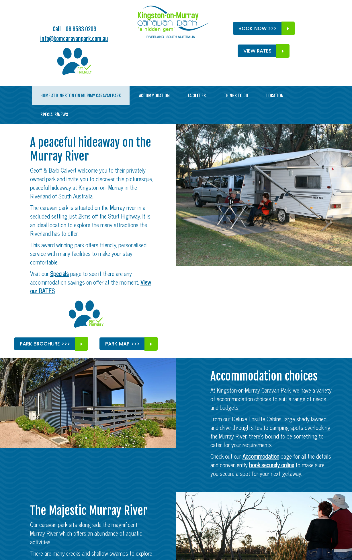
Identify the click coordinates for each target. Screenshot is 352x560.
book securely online (271, 465)
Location (274, 96)
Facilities (197, 96)
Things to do (236, 96)
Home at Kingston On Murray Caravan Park (80, 96)
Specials (59, 273)
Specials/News (54, 114)
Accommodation (154, 96)
